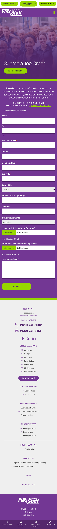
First (4, 126)
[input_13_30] (28, 212)
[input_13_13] (28, 168)
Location (6, 207)
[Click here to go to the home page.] (12, 12)
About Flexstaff (28, 445)
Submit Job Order (21, 525)
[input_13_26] (28, 248)
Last (4, 135)
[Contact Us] (50, 522)
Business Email (9, 140)
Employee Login (35, 525)
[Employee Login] (36, 522)
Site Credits (28, 515)
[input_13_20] (28, 200)
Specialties (28, 458)
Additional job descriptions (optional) (19, 244)
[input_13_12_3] (28, 121)
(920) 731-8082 (40, 105)
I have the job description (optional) (18, 228)
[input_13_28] (28, 222)
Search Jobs (7, 524)
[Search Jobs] (7, 522)
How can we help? (10, 259)
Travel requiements (11, 218)
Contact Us (28, 484)
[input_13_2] (28, 179)
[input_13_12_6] (28, 131)
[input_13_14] (28, 157)
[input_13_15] (28, 145)
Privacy (28, 512)
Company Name (10, 163)
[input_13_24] (28, 189)
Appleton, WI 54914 (28, 320)
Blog (28, 475)
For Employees (28, 424)
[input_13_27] (28, 270)
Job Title (6, 174)
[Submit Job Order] (21, 522)
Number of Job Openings (13, 195)
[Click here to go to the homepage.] (28, 501)
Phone (5, 152)
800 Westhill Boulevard (28, 315)
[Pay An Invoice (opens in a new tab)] (28, 415)
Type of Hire (7, 185)
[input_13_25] (28, 232)
